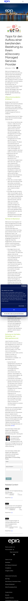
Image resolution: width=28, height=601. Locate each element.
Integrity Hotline (9, 570)
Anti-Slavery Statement (11, 565)
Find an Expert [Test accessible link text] (9, 549)
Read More (8, 497)
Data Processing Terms (11, 587)
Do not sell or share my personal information (14, 313)
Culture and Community (11, 576)
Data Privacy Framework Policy (13, 581)
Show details (21, 305)
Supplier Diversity (9, 597)
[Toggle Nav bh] (23, 2)
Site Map (7, 578)
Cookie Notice (8, 592)
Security (7, 595)
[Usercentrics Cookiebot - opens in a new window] (21, 286)
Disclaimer (7, 562)
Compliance (8, 568)
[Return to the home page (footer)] (7, 1)
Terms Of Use (8, 559)
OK (14, 309)
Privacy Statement (10, 584)
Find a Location (9, 547)
